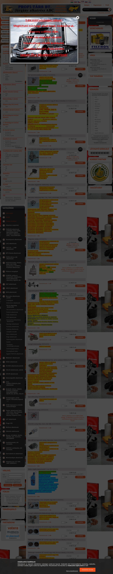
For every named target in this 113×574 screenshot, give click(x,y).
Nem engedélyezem (72, 571)
